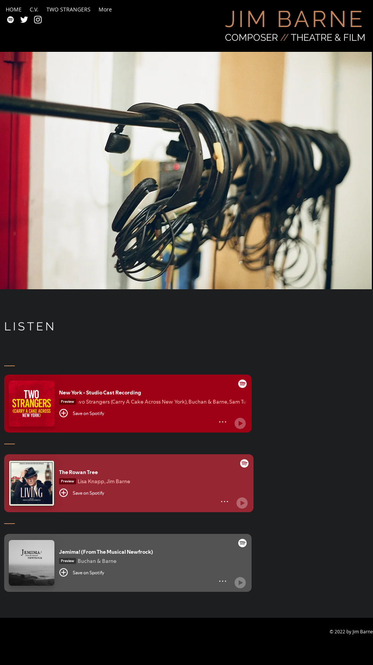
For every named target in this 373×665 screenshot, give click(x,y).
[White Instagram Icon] (38, 19)
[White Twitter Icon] (24, 19)
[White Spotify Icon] (10, 19)
